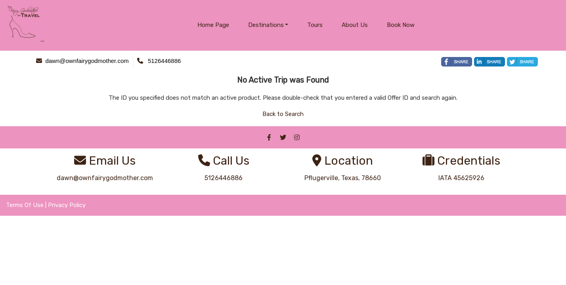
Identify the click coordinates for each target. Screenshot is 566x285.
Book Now (401, 24)
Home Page (213, 24)
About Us (355, 24)
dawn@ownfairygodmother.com (105, 178)
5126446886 (224, 178)
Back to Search (283, 114)
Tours (315, 24)
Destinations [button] (266, 24)
